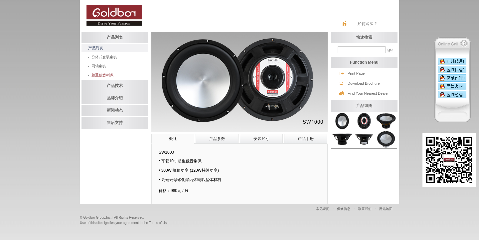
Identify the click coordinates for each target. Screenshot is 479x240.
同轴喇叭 (98, 66)
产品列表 (115, 37)
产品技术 (115, 85)
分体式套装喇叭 (104, 57)
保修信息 (343, 209)
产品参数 (217, 138)
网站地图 (386, 209)
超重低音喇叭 (102, 75)
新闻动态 (115, 110)
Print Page (356, 73)
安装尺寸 (261, 138)
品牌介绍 (115, 98)
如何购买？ (368, 23)
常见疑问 (322, 209)
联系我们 (365, 209)
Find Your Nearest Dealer (368, 93)
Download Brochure (364, 83)
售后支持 (115, 122)
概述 (173, 138)
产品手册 (306, 138)
